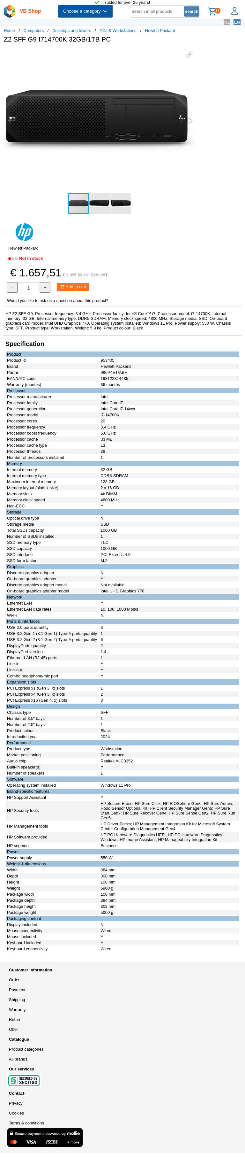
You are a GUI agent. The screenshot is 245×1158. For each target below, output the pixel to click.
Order (14, 979)
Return (15, 1019)
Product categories (26, 1049)
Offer (13, 1029)
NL (227, 22)
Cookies (16, 1113)
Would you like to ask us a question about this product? (57, 300)
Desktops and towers (71, 30)
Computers (34, 30)
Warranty (17, 1009)
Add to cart (73, 287)
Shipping (17, 999)
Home (9, 30)
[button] (189, 55)
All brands (18, 1059)
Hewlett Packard (160, 30)
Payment (17, 989)
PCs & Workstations (118, 30)
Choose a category (85, 11)
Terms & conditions (26, 1123)
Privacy (16, 1103)
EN (237, 22)
